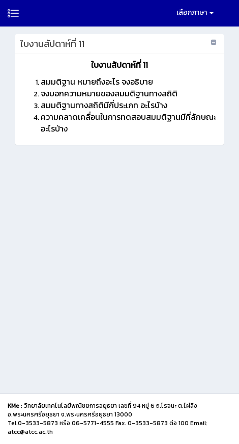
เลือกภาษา (195, 12)
